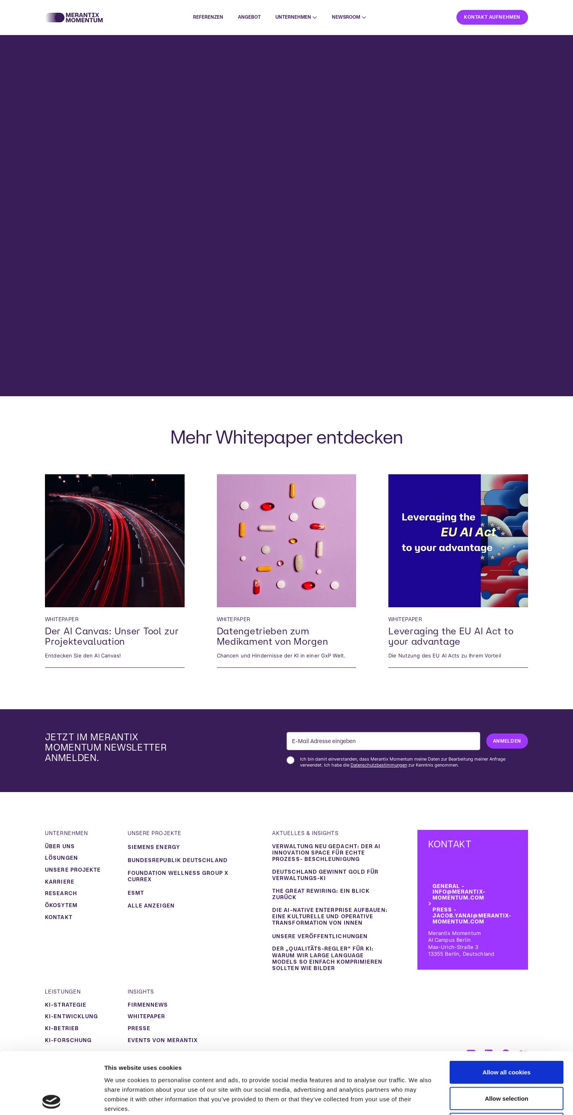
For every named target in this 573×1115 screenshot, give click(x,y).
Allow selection (506, 1036)
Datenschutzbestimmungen (379, 765)
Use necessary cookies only (506, 1062)
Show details (417, 1099)
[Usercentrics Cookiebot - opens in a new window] (51, 1099)
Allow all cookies (507, 1010)
